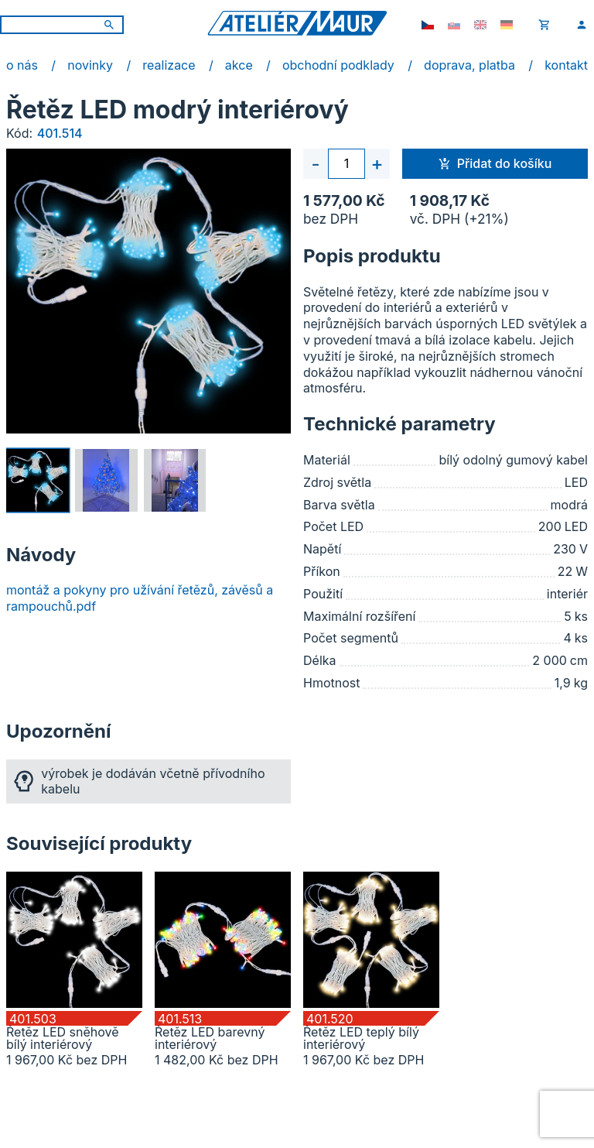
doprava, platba (469, 65)
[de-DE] (506, 25)
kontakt (566, 65)
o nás (22, 65)
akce (239, 65)
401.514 (60, 133)
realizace (168, 65)
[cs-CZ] (428, 25)
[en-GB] (480, 25)
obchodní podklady (338, 65)
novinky (90, 65)
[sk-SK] (454, 25)
